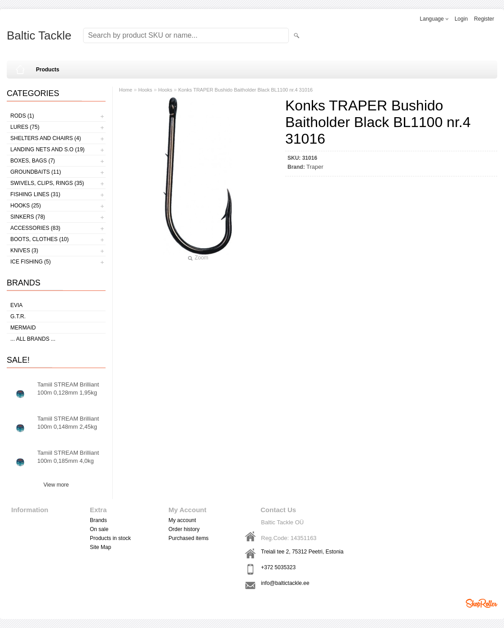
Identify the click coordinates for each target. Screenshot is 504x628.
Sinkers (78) (27, 217)
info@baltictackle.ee (285, 583)
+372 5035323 (278, 567)
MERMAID (23, 328)
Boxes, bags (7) (32, 161)
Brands (98, 520)
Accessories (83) (35, 228)
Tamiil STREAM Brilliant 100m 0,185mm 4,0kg (68, 456)
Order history (183, 529)
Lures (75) (25, 127)
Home (125, 89)
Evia (16, 305)
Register (484, 19)
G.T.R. (18, 316)
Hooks (145, 89)
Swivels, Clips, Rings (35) (47, 183)
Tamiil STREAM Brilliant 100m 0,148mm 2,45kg (68, 422)
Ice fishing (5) (30, 262)
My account (182, 520)
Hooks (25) (25, 205)
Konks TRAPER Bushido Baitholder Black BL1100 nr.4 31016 (245, 89)
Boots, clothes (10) (39, 239)
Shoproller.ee (481, 603)
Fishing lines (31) (35, 194)
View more (56, 485)
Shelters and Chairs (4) (45, 138)
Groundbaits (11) (35, 172)
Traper (314, 166)
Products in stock (110, 538)
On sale (99, 529)
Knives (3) (24, 250)
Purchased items (188, 538)
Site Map (100, 547)
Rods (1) (22, 116)
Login (461, 19)
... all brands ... (32, 339)
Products (47, 69)
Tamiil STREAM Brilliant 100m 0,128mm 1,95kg (68, 388)
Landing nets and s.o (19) (47, 149)
